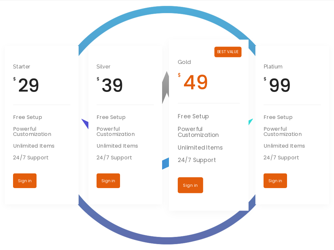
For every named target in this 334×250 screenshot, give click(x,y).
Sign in (25, 181)
